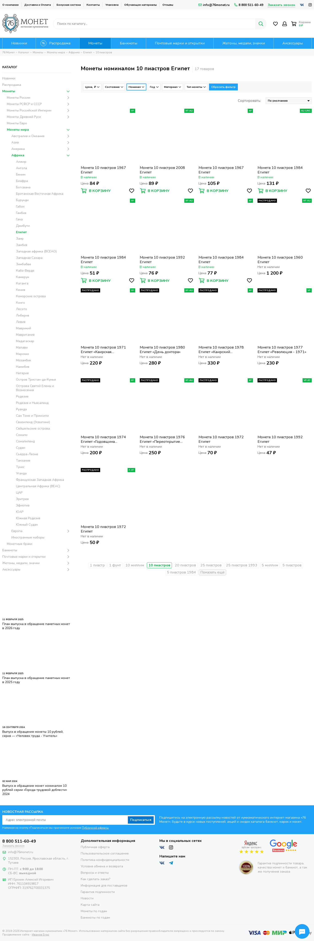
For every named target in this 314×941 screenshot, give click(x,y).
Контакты (93, 5)
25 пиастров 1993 (241, 565)
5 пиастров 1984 (181, 572)
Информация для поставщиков (104, 885)
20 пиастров (185, 565)
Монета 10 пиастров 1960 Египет (280, 259)
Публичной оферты (95, 828)
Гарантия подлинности (98, 892)
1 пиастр (97, 565)
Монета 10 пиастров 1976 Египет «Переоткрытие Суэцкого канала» (162, 439)
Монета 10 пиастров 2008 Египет (162, 170)
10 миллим (134, 565)
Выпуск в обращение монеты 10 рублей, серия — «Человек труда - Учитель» (32, 734)
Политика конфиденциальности (105, 860)
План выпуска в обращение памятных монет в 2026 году (36, 626)
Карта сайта (90, 905)
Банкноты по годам (95, 917)
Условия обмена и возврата (102, 866)
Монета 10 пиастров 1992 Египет (162, 259)
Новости (87, 898)
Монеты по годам (94, 911)
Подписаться (140, 820)
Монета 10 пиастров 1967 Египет (103, 170)
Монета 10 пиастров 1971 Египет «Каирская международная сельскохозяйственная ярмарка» (103, 349)
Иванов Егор (40, 934)
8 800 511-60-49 (248, 5)
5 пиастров (291, 565)
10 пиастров (159, 565)
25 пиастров (211, 565)
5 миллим (270, 565)
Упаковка (111, 5)
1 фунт (115, 565)
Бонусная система (68, 5)
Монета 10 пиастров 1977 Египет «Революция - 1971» (282, 349)
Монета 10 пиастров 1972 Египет (221, 439)
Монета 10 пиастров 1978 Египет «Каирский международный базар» (221, 349)
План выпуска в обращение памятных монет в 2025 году (36, 680)
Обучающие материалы (140, 5)
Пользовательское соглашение (105, 853)
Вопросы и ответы (95, 873)
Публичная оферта (95, 847)
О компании (10, 5)
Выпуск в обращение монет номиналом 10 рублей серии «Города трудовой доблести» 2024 (34, 790)
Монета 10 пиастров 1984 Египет (280, 170)
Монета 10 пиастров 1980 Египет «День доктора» (162, 349)
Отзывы (167, 5)
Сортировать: (249, 100)
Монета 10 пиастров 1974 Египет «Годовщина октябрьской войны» (103, 439)
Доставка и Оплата (37, 5)
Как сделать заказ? (95, 879)
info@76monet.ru (214, 5)
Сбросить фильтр (223, 87)
